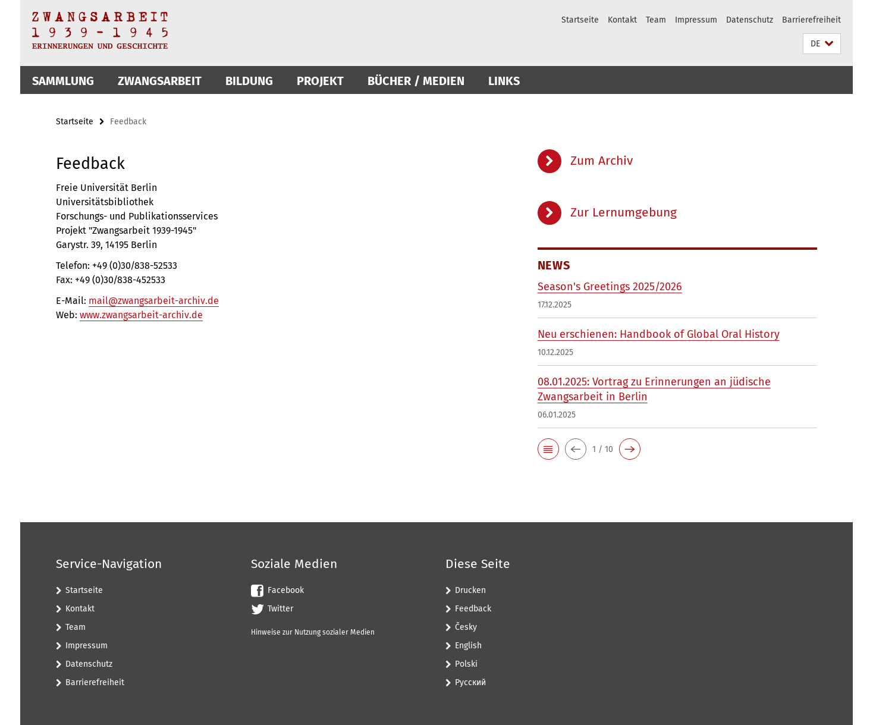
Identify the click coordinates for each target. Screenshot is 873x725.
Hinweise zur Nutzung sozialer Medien (313, 632)
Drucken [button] (470, 590)
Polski (466, 664)
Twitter (280, 609)
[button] (822, 43)
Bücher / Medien (416, 81)
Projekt (320, 81)
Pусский (470, 682)
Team (656, 20)
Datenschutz (749, 20)
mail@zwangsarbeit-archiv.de (154, 300)
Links (504, 81)
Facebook (286, 590)
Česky (466, 627)
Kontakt (622, 20)
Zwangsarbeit (160, 81)
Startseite (580, 20)
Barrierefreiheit (811, 20)
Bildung (249, 81)
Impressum (696, 20)
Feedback (473, 609)
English (468, 646)
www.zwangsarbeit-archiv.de (141, 315)
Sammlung (63, 81)
